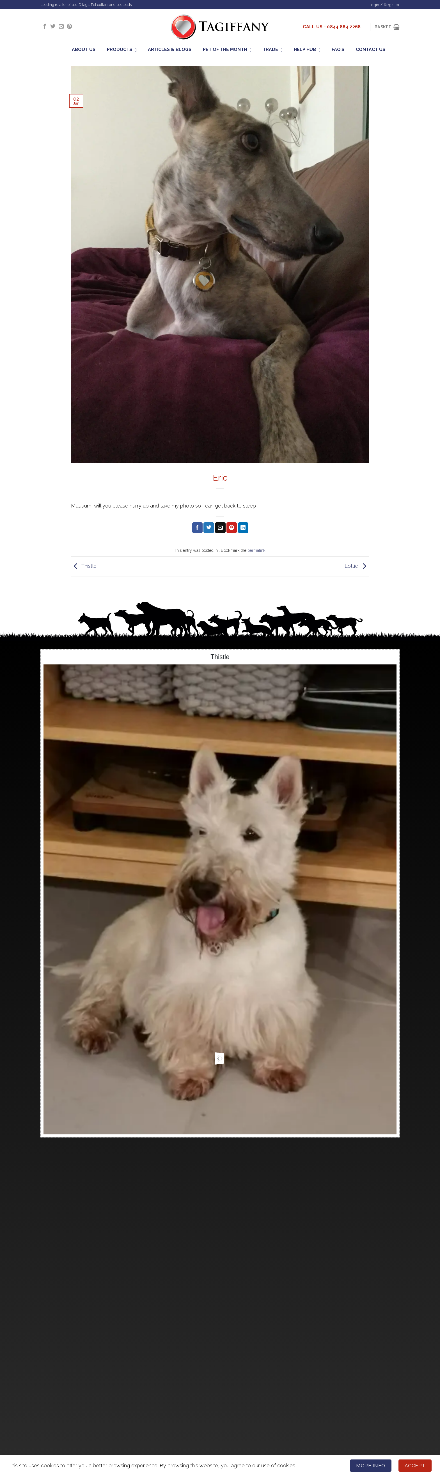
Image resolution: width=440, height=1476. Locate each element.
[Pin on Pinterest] (231, 527)
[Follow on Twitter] (52, 27)
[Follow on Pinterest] (69, 27)
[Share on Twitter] (208, 527)
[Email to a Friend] (220, 527)
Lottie (357, 566)
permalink (256, 550)
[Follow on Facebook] (44, 27)
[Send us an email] (61, 27)
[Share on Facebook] (197, 527)
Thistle (84, 566)
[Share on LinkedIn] (243, 527)
